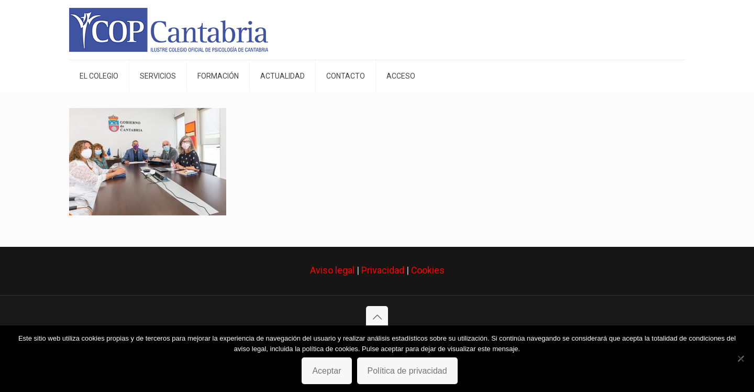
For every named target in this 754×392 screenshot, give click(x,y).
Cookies (428, 270)
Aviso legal (332, 270)
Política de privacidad (407, 370)
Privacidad (382, 270)
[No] (741, 358)
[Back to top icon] (377, 317)
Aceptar (326, 370)
